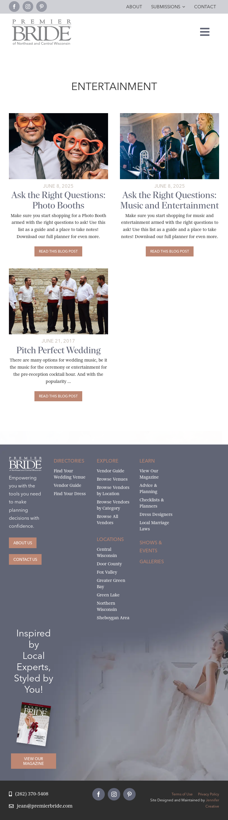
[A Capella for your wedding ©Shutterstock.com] (58, 270)
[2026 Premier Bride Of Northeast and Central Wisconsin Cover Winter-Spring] (36, 706)
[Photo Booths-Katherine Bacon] (58, 115)
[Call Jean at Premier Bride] (28, 794)
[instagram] (28, 6)
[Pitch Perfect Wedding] (58, 396)
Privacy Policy (208, 794)
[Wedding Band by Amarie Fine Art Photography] (169, 115)
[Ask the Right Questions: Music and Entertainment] (170, 251)
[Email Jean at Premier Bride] (40, 806)
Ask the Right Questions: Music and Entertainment (169, 200)
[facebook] (14, 6)
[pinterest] (41, 6)
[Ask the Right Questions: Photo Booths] (58, 251)
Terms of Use (182, 794)
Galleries (152, 561)
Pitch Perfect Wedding (58, 350)
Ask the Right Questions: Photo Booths (58, 200)
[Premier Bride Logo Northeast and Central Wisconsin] (41, 22)
